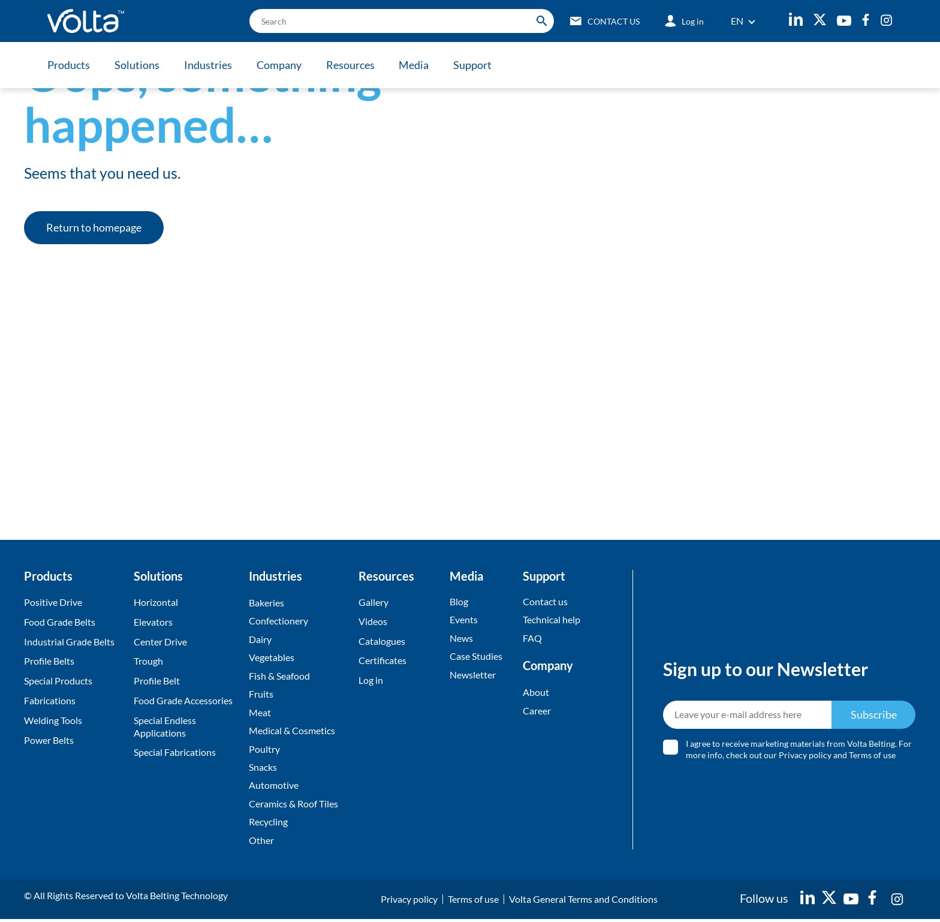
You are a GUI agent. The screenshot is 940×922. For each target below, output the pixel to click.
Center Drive (160, 641)
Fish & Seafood (279, 676)
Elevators (153, 621)
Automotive (274, 787)
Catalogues (381, 641)
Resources (353, 64)
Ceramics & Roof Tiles (293, 806)
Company (280, 64)
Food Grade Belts (59, 621)
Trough (148, 660)
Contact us (545, 601)
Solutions (137, 64)
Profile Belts (49, 660)
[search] (398, 21)
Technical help (551, 620)
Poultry (264, 750)
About (536, 692)
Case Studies (476, 656)
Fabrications (50, 700)
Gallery (373, 602)
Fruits (261, 695)
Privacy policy (805, 757)
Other (261, 842)
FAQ (532, 638)
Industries (209, 64)
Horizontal (156, 602)
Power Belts (49, 740)
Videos (372, 621)
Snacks (263, 768)
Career (537, 711)
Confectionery (278, 621)
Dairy (260, 639)
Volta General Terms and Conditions (583, 902)
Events (464, 620)
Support (476, 64)
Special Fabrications (175, 752)
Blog (459, 601)
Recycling (268, 824)
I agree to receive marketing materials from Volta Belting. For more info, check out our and (799, 751)
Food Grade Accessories (183, 700)
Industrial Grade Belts (69, 641)
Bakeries (266, 602)
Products (68, 64)
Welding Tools (53, 720)
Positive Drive (53, 602)
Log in (370, 680)
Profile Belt (157, 680)
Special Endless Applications (165, 726)
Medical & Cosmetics (292, 732)
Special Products (58, 680)
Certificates (382, 660)
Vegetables (271, 657)
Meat (260, 713)
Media (417, 64)
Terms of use (872, 757)
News (461, 638)
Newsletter (473, 675)
